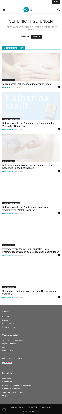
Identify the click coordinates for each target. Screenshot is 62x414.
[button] (4, 410)
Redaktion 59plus (7, 129)
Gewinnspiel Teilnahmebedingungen (16, 385)
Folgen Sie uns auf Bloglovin (12, 358)
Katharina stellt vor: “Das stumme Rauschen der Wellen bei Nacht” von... (28, 124)
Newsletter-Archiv (9, 323)
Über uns (6, 316)
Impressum (6, 378)
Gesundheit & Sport (8, 80)
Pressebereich (7, 351)
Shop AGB (6, 396)
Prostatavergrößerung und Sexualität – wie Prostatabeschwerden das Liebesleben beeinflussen (30, 250)
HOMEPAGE (36, 37)
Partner (5, 347)
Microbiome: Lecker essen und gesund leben (26, 84)
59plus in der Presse (10, 344)
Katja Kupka (6, 87)
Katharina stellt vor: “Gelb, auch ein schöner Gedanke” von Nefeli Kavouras (25, 208)
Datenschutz (7, 382)
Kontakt (5, 320)
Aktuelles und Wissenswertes (11, 119)
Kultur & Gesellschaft (9, 287)
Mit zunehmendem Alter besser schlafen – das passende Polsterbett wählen (27, 166)
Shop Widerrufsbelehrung (12, 392)
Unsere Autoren (8, 327)
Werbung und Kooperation (12, 340)
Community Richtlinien (11, 389)
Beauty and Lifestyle (9, 161)
